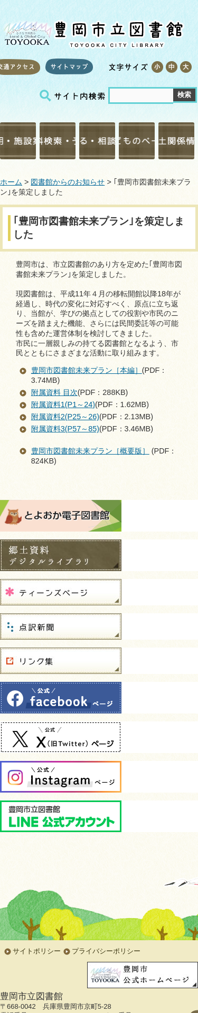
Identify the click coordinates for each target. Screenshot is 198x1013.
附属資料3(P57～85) (65, 429)
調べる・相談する (97, 140)
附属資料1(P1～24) (63, 404)
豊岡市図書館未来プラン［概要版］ (90, 451)
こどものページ (137, 140)
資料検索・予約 (58, 140)
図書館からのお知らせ (68, 182)
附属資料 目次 (54, 392)
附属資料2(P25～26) (65, 416)
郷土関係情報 (176, 140)
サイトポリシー (37, 951)
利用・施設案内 (18, 140)
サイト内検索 (74, 96)
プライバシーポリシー (106, 951)
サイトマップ (69, 66)
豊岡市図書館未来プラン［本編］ (86, 370)
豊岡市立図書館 (92, 32)
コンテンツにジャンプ (0, 0)
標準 (171, 67)
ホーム (11, 182)
